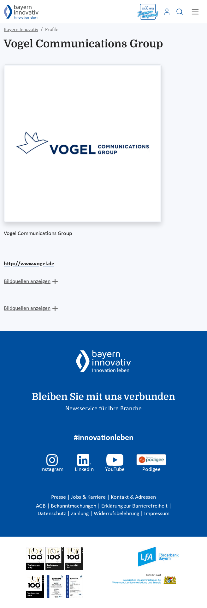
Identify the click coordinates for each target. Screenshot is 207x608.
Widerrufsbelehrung (117, 514)
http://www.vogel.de (29, 264)
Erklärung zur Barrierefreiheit (135, 506)
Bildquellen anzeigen (27, 282)
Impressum (156, 514)
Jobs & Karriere (89, 497)
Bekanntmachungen (74, 506)
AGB (41, 506)
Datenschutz (52, 514)
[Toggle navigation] (195, 11)
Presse (59, 497)
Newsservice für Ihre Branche (103, 409)
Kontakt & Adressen (133, 497)
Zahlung (80, 514)
